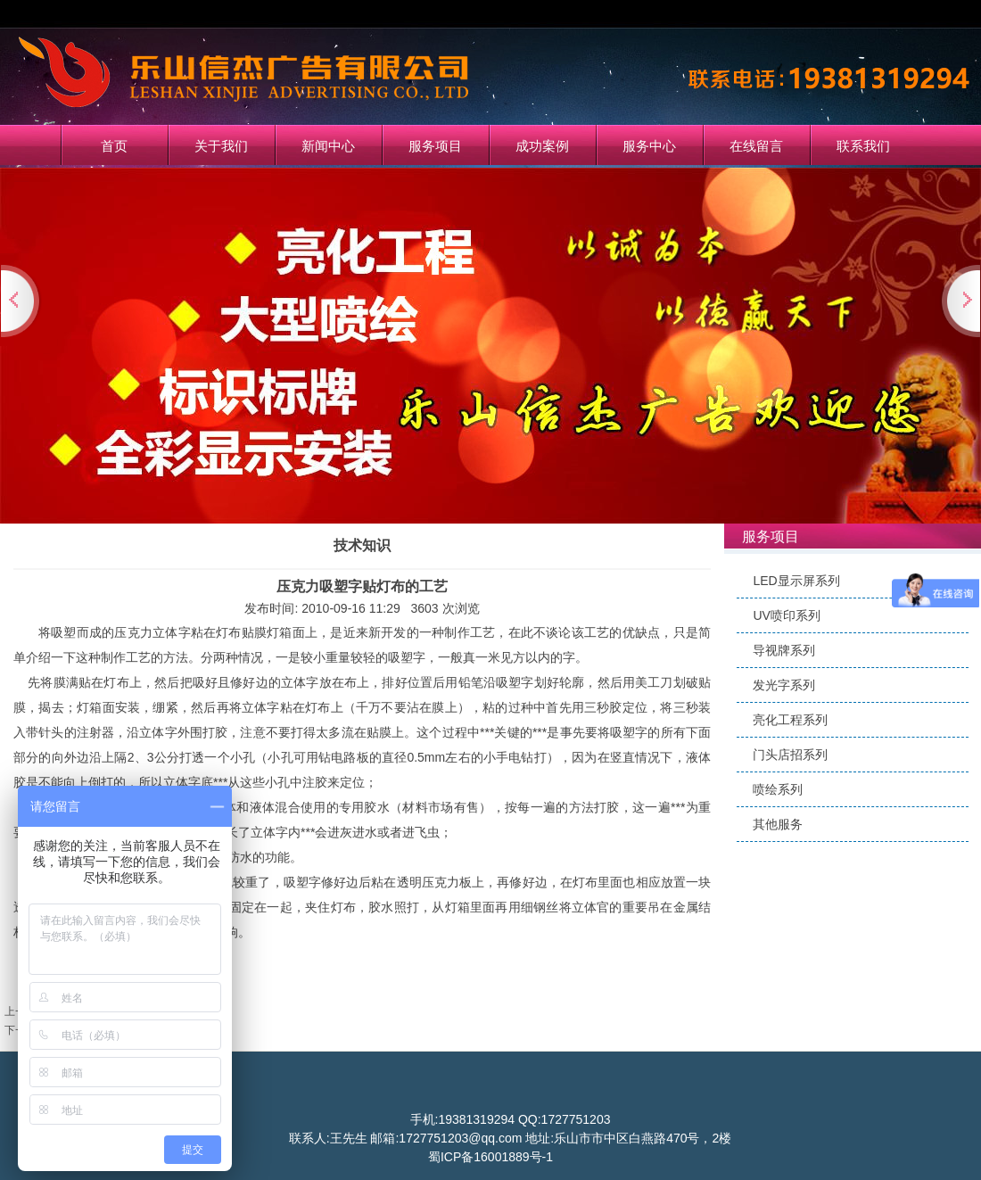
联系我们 (863, 145)
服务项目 (435, 145)
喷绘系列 (778, 789)
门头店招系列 (790, 754)
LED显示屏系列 (796, 580)
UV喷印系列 (786, 615)
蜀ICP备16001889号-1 (490, 1157)
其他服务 (778, 824)
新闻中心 (328, 145)
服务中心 (649, 145)
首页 (114, 145)
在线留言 (756, 145)
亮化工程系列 (790, 720)
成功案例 (542, 145)
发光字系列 (784, 685)
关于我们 (221, 145)
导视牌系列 (784, 650)
